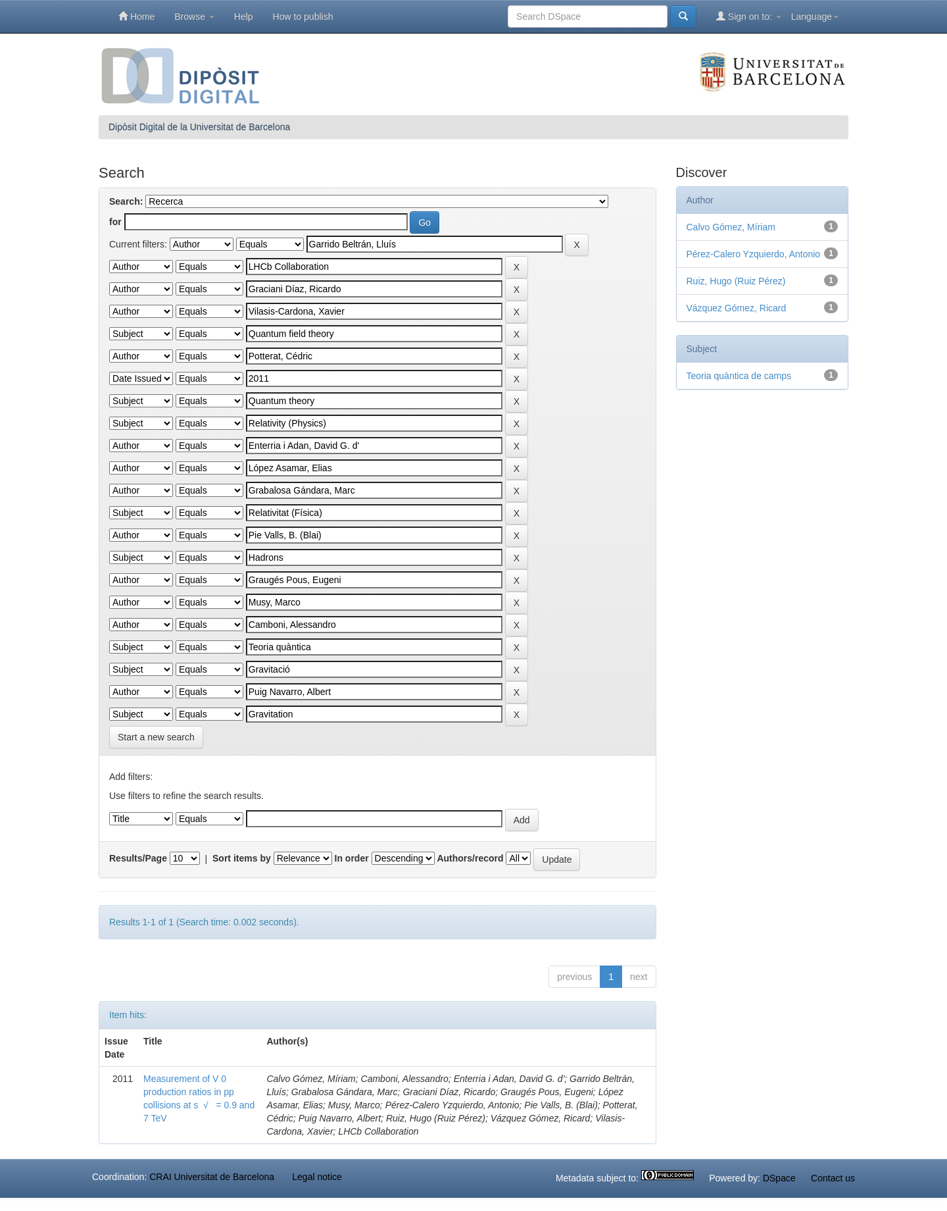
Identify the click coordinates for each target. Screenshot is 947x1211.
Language (814, 16)
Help (243, 16)
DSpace (779, 1178)
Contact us (833, 1178)
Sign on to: (748, 16)
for (115, 222)
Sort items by (241, 858)
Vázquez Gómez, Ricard (737, 308)
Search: (126, 201)
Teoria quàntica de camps (739, 376)
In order (352, 858)
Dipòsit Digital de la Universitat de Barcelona (199, 127)
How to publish (303, 16)
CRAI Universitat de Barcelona (211, 1177)
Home (136, 16)
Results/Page (138, 858)
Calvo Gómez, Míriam (731, 227)
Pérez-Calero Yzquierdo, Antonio (754, 254)
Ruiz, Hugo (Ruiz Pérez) (736, 281)
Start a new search (156, 737)
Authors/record (470, 858)
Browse (194, 16)
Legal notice (317, 1177)
